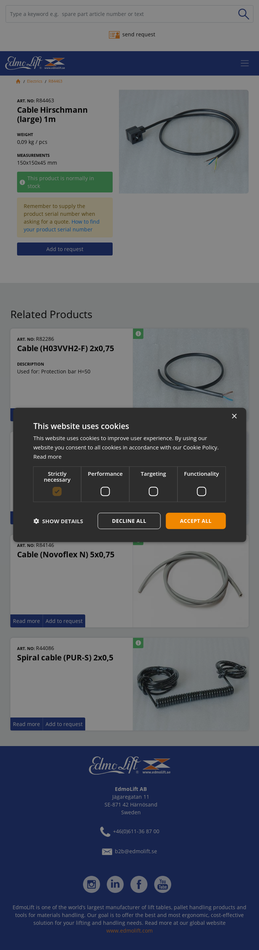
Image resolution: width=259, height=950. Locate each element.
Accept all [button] (196, 520)
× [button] (234, 416)
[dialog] (129, 475)
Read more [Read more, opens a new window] (47, 456)
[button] (58, 521)
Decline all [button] (129, 520)
